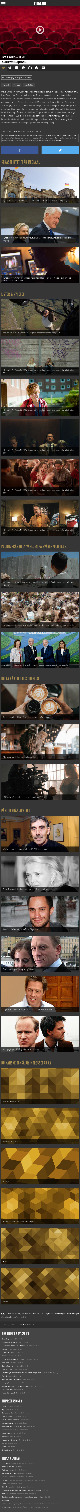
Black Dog (5, 1339)
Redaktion (5, 1470)
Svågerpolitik (6, 1507)
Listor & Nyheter (13, 294)
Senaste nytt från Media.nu (20, 162)
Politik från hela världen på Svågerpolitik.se (33, 546)
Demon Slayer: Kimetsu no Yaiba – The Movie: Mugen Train (21, 1373)
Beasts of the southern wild (11, 1420)
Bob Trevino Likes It (8, 1342)
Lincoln (4, 1406)
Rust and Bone (7, 1433)
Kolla (3, 1494)
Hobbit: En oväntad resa (10, 1440)
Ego (3, 1410)
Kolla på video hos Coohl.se (20, 678)
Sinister (4, 1443)
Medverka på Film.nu (9, 1473)
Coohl (4, 1484)
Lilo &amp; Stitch (7, 1390)
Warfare (4, 1356)
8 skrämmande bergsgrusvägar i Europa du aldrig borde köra (22, 1497)
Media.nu (5, 1504)
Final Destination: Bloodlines (12, 1379)
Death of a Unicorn (8, 1366)
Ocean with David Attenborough (13, 1359)
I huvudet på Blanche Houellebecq (13, 1346)
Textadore (5, 1500)
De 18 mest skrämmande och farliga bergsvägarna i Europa (21, 1490)
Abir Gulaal (5, 1363)
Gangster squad (7, 1416)
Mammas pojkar (7, 1423)
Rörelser (5, 1349)
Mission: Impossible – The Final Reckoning (16, 1386)
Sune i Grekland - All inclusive (12, 1426)
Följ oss (4, 1477)
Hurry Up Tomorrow (8, 1383)
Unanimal (5, 1352)
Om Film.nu (6, 1463)
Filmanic (5, 1480)
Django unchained (8, 1413)
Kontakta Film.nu (8, 1467)
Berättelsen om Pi (8, 1430)
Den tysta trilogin (7, 1369)
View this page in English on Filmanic (16, 78)
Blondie (4, 1447)
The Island (5, 1436)
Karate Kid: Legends (8, 1393)
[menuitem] (4, 1325)
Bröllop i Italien (7, 1450)
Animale (4, 1376)
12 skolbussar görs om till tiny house (14, 1487)
